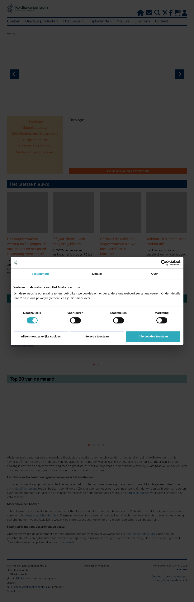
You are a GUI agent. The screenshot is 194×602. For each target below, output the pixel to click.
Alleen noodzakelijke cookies (41, 336)
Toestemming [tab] (39, 273)
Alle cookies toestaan (153, 336)
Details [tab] (97, 273)
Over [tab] (154, 273)
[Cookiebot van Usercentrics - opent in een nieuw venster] (164, 263)
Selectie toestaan (97, 336)
